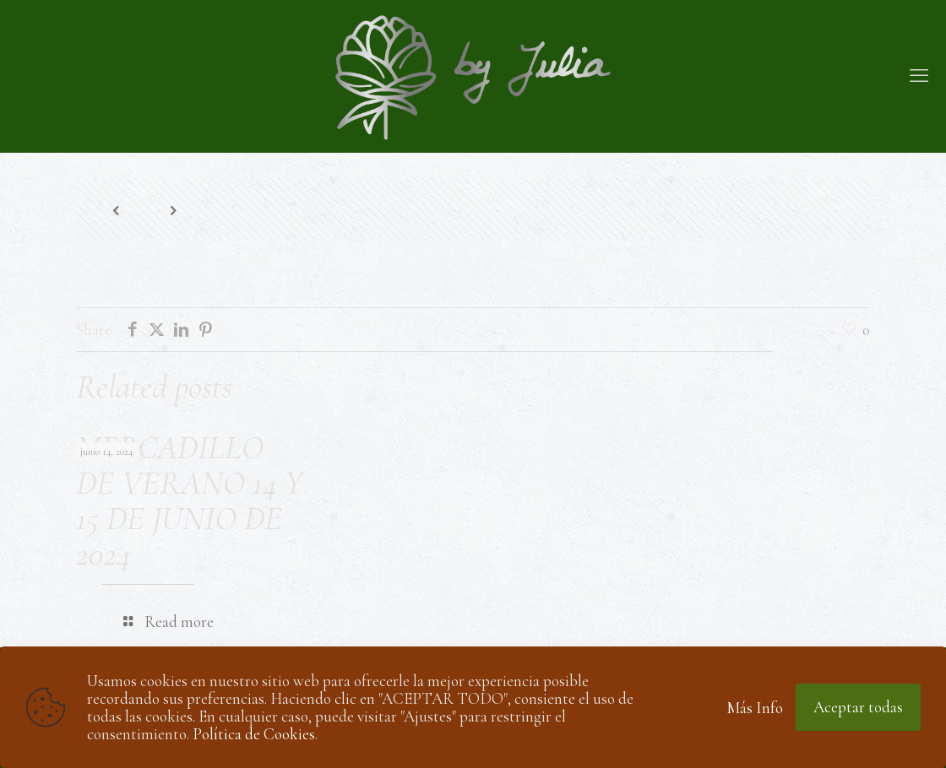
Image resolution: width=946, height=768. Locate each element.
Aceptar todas (858, 707)
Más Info (754, 708)
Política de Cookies (254, 734)
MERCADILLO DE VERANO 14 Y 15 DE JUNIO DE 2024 (189, 500)
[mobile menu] (919, 76)
